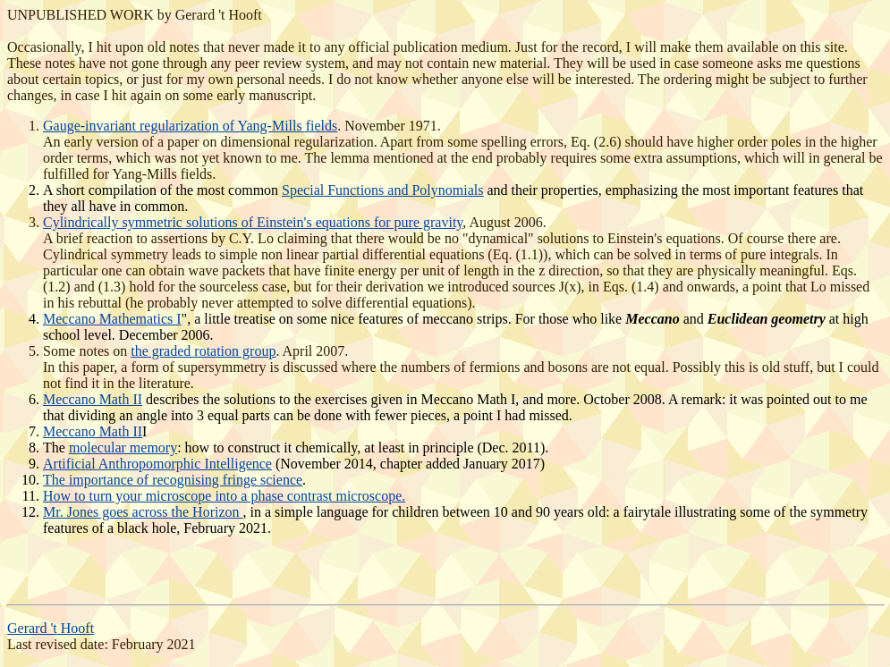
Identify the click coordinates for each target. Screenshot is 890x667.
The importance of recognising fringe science (172, 479)
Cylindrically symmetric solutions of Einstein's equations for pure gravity (252, 222)
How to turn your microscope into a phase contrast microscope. (224, 495)
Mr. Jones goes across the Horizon (143, 511)
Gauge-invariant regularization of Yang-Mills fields (190, 125)
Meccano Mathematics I (112, 318)
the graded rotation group (203, 351)
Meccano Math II (92, 399)
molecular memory (123, 447)
